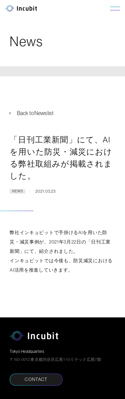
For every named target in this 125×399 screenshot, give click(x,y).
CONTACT (36, 379)
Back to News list (35, 113)
